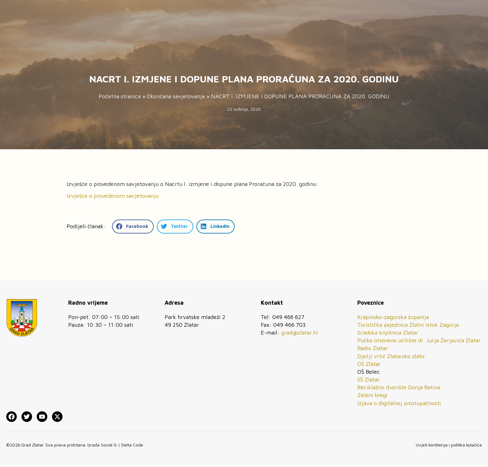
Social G (109, 444)
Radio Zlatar (372, 348)
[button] (133, 227)
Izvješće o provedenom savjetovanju (113, 195)
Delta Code (132, 444)
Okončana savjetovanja (176, 96)
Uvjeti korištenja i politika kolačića (449, 444)
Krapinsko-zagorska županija (393, 317)
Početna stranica (120, 96)
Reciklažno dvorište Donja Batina (398, 387)
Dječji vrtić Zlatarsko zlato (391, 356)
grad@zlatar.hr (299, 332)
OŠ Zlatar (369, 364)
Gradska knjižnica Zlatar (387, 332)
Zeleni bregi (372, 395)
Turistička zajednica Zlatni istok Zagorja (408, 324)
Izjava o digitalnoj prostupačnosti (399, 403)
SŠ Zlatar (368, 379)
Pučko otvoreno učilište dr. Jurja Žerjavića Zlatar (419, 340)
